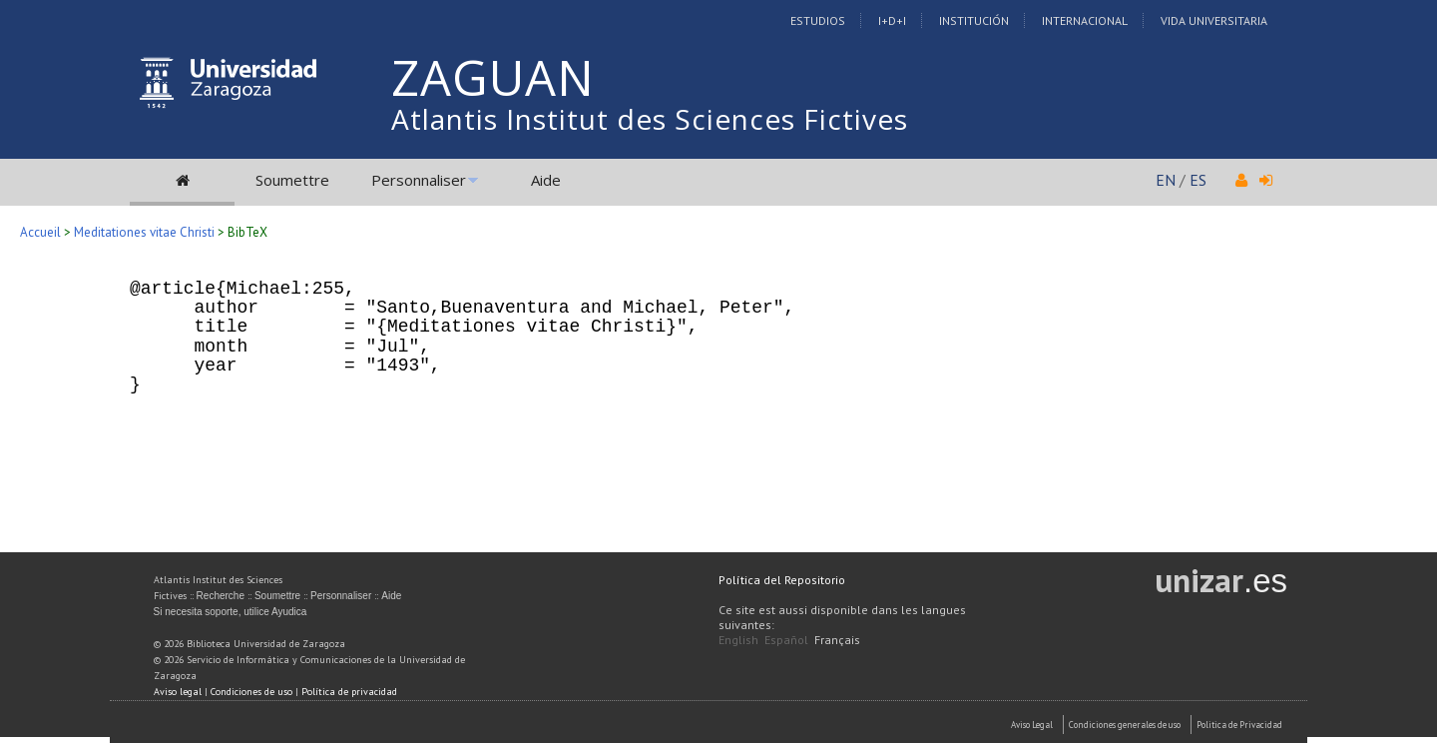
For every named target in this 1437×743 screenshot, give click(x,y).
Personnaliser (418, 180)
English (738, 639)
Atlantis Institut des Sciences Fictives (649, 119)
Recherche (220, 595)
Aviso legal (178, 691)
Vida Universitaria (1214, 20)
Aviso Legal (1032, 724)
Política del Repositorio (781, 579)
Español (786, 639)
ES (1198, 180)
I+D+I (892, 20)
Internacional (1085, 20)
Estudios (817, 20)
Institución (974, 20)
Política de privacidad (349, 691)
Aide (546, 180)
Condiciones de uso (251, 691)
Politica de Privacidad (1239, 724)
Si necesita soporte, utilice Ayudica (230, 611)
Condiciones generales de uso (1125, 724)
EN (1166, 180)
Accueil (40, 232)
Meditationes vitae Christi (144, 232)
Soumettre (292, 180)
